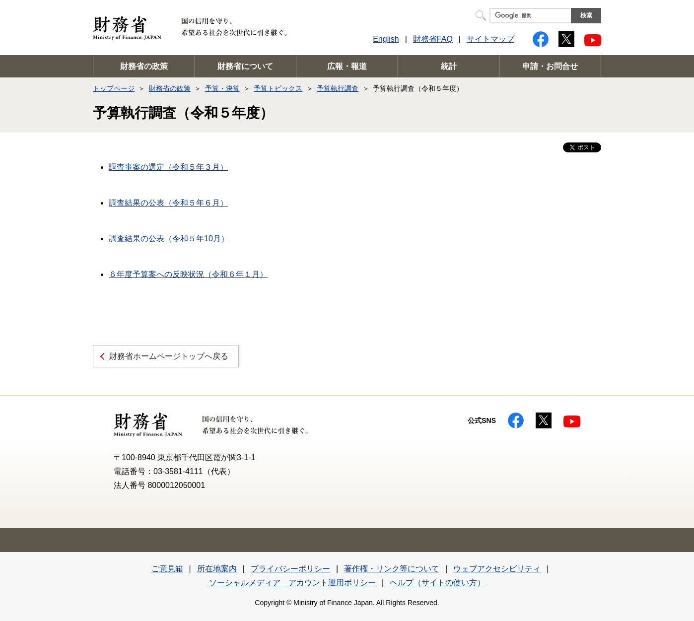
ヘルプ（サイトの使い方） (437, 582)
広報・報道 (347, 66)
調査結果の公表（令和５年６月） (168, 203)
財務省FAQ (433, 39)
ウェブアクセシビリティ (497, 568)
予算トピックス (278, 88)
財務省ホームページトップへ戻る (168, 356)
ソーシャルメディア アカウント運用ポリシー (292, 582)
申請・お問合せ (550, 66)
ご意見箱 (167, 568)
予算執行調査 (337, 88)
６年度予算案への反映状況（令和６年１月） (188, 274)
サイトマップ (490, 39)
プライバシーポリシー (290, 568)
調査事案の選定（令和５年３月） (168, 167)
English (386, 39)
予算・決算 (222, 88)
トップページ (114, 88)
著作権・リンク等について (391, 568)
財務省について (245, 66)
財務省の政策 (144, 66)
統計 (449, 66)
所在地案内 (217, 568)
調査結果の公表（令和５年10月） (169, 238)
